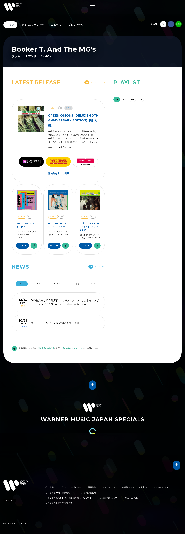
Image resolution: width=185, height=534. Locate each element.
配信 (77, 284)
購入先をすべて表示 (58, 173)
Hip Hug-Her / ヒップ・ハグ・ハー (57, 225)
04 (140, 99)
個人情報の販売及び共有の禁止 (59, 503)
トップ (10, 24)
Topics (38, 284)
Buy (23, 246)
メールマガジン (161, 487)
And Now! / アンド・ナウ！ (25, 225)
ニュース (56, 24)
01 (117, 99)
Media (93, 284)
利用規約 (92, 487)
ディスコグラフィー (33, 24)
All (22, 284)
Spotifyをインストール (72, 348)
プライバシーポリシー (70, 487)
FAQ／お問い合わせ (86, 492)
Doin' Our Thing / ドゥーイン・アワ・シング (90, 226)
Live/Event (58, 284)
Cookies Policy (132, 498)
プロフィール (75, 24)
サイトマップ (109, 487)
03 (132, 99)
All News (96, 267)
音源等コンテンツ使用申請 (134, 487)
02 (124, 99)
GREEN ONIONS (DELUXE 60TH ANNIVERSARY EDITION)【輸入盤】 (73, 120)
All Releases (94, 82)
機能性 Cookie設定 (46, 348)
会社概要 (49, 487)
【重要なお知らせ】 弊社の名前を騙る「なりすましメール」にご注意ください (81, 498)
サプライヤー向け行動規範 (57, 492)
